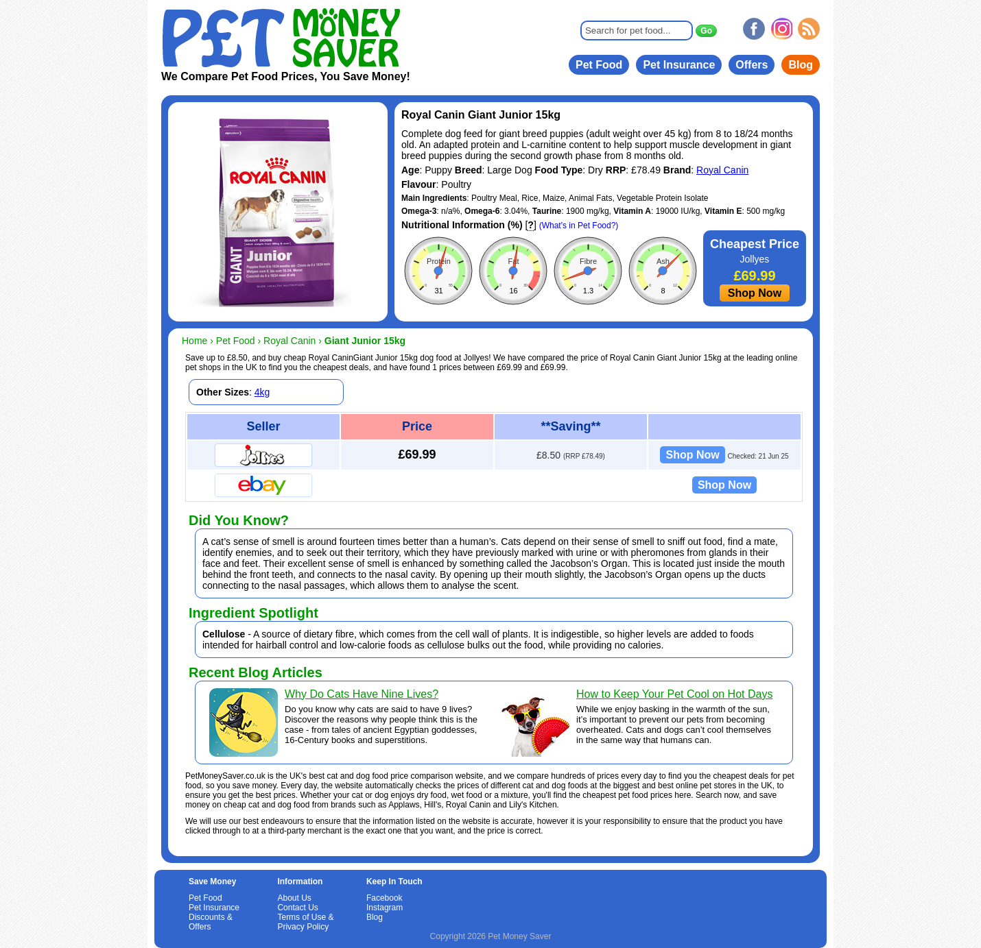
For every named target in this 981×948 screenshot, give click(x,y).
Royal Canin (722, 170)
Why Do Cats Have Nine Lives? (361, 694)
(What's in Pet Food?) (579, 225)
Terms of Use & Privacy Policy (305, 922)
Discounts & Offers (211, 922)
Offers (751, 65)
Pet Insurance (679, 65)
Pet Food (599, 65)
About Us (294, 898)
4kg (262, 392)
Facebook (384, 898)
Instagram (384, 907)
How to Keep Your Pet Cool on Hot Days (674, 694)
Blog (800, 65)
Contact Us (297, 907)
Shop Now (754, 293)
